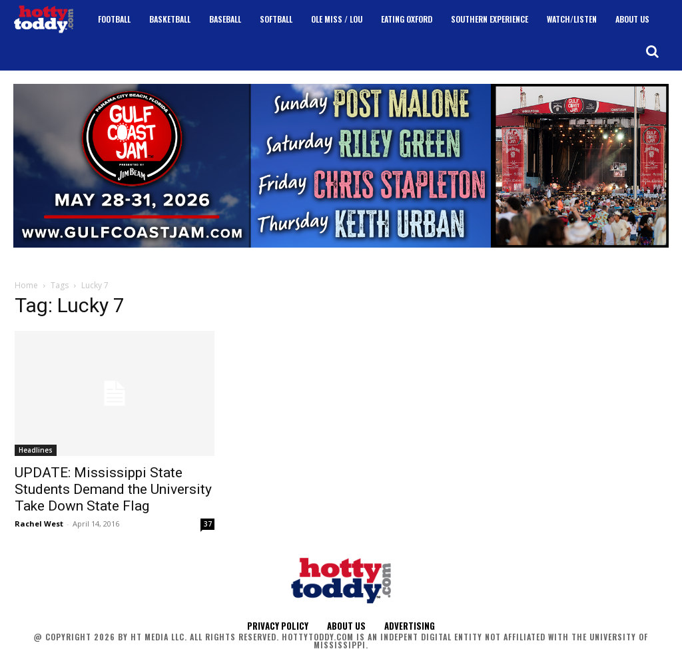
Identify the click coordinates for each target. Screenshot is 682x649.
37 (208, 524)
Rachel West (39, 524)
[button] (652, 51)
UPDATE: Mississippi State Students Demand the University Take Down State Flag (113, 489)
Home (26, 285)
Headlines (36, 450)
